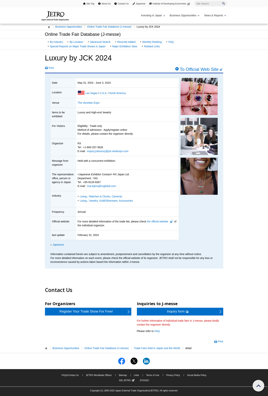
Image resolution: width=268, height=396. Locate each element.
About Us (106, 3)
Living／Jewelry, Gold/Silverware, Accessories (106, 200)
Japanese (140, 3)
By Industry (56, 41)
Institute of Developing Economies (171, 3)
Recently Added (126, 41)
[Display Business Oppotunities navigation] (184, 15)
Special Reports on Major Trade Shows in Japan (78, 46)
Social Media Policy (196, 375)
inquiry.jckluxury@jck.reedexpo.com (107, 151)
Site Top (90, 3)
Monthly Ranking (152, 41)
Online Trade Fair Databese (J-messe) (109, 26)
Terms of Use (152, 375)
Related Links (152, 46)
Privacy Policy (173, 375)
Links (136, 375)
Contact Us (123, 3)
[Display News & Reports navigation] (214, 15)
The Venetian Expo (89, 102)
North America (117, 93)
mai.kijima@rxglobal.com (101, 186)
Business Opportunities (68, 26)
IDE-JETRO (127, 380)
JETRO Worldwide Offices (99, 375)
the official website (157, 221)
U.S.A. (104, 93)
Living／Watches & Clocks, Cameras (101, 196)
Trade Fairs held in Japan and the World (157, 348)
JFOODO (144, 380)
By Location (76, 41)
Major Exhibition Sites (124, 46)
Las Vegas (91, 93)
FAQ (171, 41)
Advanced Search (100, 41)
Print (51, 67)
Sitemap (123, 375)
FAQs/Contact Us (70, 375)
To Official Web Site (201, 69)
